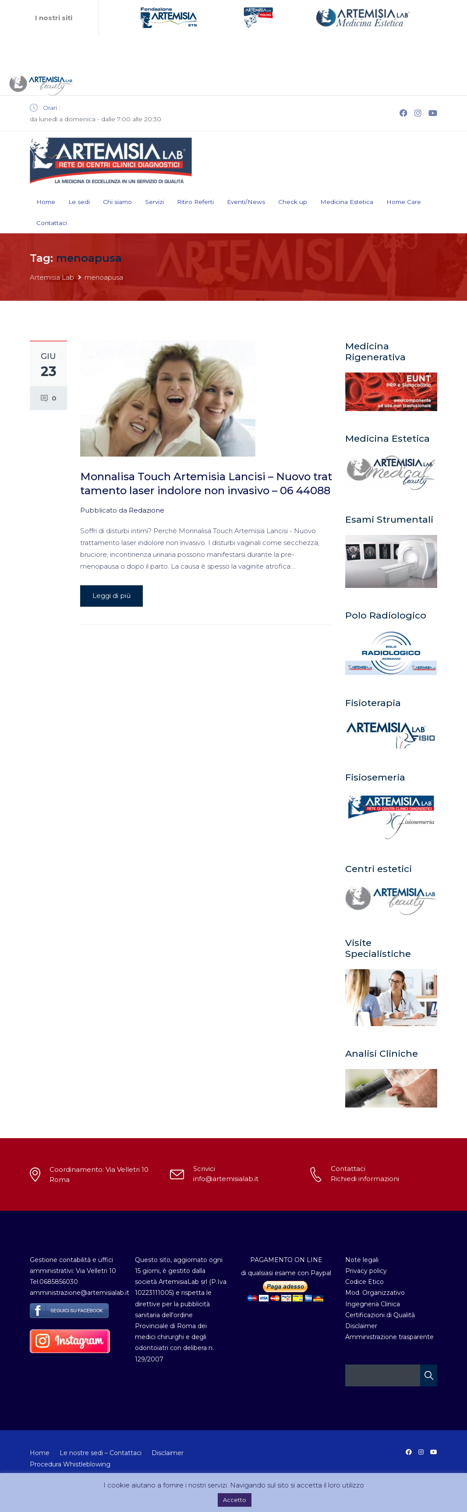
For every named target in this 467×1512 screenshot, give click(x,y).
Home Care (403, 201)
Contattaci (51, 222)
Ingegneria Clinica (372, 1304)
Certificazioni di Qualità (380, 1315)
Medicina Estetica (346, 201)
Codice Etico (364, 1282)
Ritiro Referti (195, 201)
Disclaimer (361, 1326)
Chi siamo (117, 201)
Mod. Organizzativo (375, 1293)
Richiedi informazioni (365, 1178)
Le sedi (79, 201)
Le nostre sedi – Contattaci (101, 1453)
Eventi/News (246, 201)
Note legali (362, 1260)
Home (45, 201)
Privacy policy (366, 1271)
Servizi (154, 201)
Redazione (146, 510)
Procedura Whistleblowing (70, 1464)
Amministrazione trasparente (389, 1337)
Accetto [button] (234, 1499)
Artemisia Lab (52, 277)
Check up (292, 201)
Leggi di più (111, 595)
